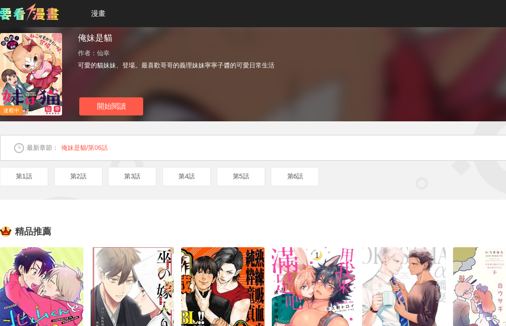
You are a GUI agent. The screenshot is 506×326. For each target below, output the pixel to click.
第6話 (295, 176)
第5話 (241, 176)
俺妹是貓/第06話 (84, 147)
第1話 (24, 176)
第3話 (132, 176)
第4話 (186, 176)
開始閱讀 (111, 106)
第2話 (78, 176)
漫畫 (98, 13)
